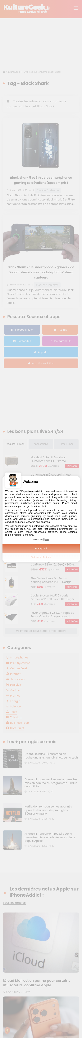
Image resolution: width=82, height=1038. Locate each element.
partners (29, 491)
